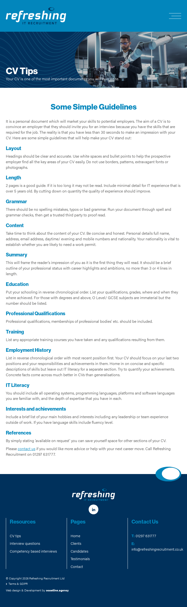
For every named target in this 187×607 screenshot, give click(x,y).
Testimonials (80, 558)
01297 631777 (146, 535)
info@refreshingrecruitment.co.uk (157, 549)
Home (75, 535)
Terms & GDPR (18, 583)
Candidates (79, 551)
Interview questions (25, 543)
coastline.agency (57, 590)
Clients (76, 543)
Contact (77, 566)
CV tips (15, 535)
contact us (26, 448)
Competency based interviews (33, 551)
